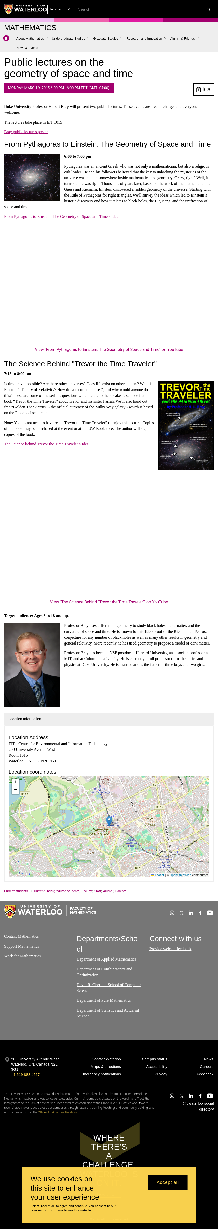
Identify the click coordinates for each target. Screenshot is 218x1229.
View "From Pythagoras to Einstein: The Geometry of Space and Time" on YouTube (109, 349)
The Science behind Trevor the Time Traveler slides (46, 444)
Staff (97, 891)
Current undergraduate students (56, 891)
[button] (172, 9)
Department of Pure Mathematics (104, 1000)
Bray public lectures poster (26, 132)
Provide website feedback (170, 949)
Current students (16, 891)
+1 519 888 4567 (25, 1075)
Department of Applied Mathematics (106, 959)
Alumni (108, 891)
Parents (120, 891)
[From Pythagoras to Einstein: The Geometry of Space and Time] (109, 287)
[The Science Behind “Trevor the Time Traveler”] (109, 539)
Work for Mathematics (22, 956)
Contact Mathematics (21, 936)
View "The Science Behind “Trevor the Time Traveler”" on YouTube (109, 601)
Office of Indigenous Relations (57, 1112)
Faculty (86, 891)
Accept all (168, 1182)
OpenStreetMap (180, 875)
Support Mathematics (21, 946)
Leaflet (157, 875)
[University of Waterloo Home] (25, 9)
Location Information (24, 719)
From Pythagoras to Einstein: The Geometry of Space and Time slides (61, 216)
